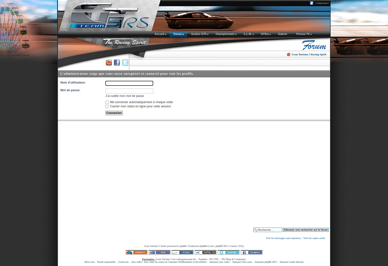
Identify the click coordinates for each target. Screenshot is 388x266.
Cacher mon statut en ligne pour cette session (138, 106)
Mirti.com (89, 262)
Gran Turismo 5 (152, 246)
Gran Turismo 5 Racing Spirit (308, 54)
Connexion (322, 2)
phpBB (182, 246)
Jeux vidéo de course (154, 262)
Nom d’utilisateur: (73, 82)
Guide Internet (296, 262)
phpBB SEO (222, 246)
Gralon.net (123, 262)
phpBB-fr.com (206, 246)
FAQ (241, 246)
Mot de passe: (70, 90)
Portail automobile (106, 262)
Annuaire (284, 262)
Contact (233, 246)
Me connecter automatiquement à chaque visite (139, 102)
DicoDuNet (201, 262)
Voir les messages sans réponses (283, 237)
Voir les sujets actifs (314, 237)
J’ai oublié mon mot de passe (124, 96)
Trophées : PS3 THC (208, 259)
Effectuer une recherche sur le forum (307, 233)
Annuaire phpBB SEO (266, 262)
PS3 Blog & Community (233, 259)
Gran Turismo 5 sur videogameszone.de (176, 259)
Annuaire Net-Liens (242, 262)
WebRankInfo (185, 262)
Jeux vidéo (136, 262)
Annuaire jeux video (219, 262)
